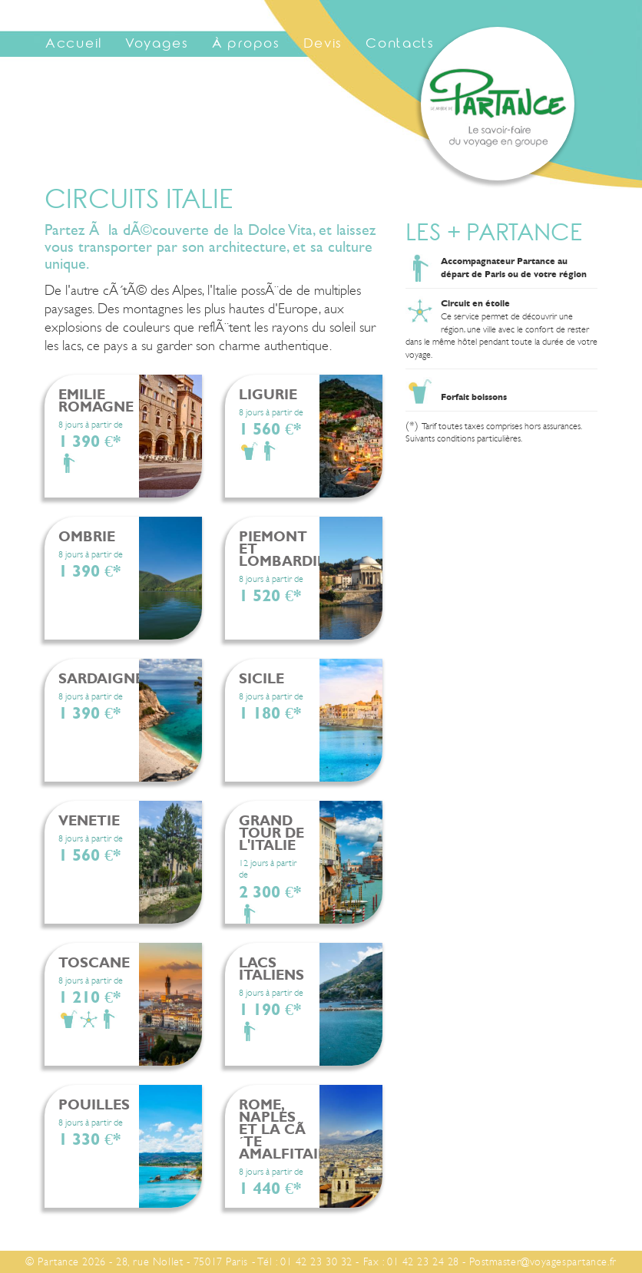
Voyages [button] (157, 45)
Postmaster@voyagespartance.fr (542, 1261)
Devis (323, 45)
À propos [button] (246, 45)
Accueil (73, 45)
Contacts (400, 45)
